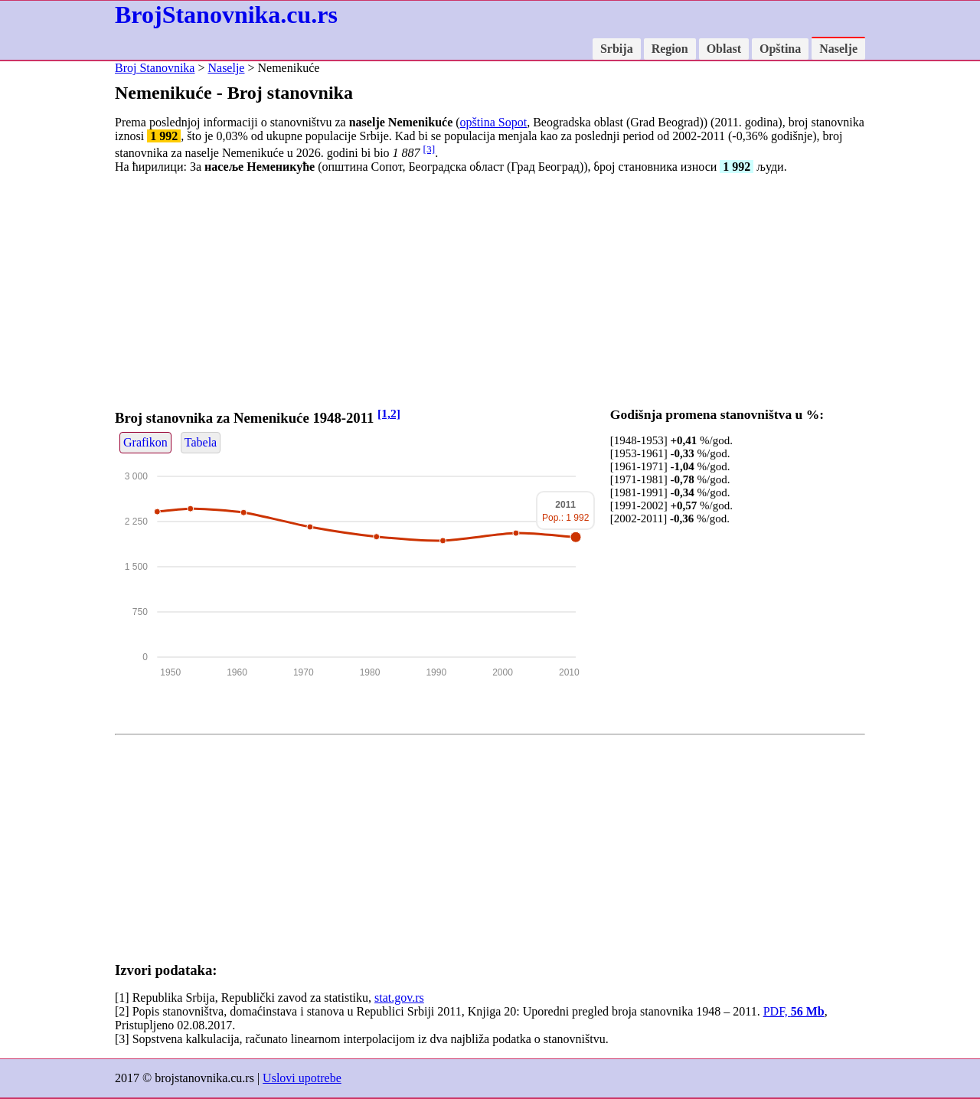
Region (670, 48)
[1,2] (388, 413)
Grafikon (145, 442)
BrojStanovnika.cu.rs (226, 14)
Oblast (724, 48)
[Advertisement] (490, 293)
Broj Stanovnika (154, 67)
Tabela (201, 442)
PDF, (794, 1011)
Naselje (838, 48)
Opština (780, 48)
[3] (429, 149)
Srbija (616, 48)
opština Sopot (494, 122)
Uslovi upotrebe (302, 1077)
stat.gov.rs (399, 997)
